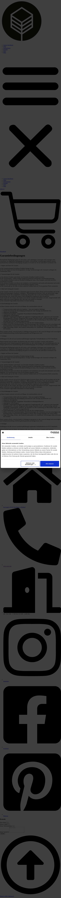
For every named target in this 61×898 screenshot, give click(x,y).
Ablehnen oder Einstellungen (30, 463)
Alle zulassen (50, 463)
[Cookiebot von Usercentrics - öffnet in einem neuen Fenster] (51, 432)
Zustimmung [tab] (10, 437)
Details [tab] (30, 437)
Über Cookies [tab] (50, 437)
